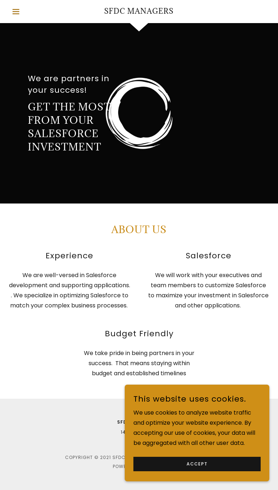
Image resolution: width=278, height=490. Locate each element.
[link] (139, 12)
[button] (23, 11)
